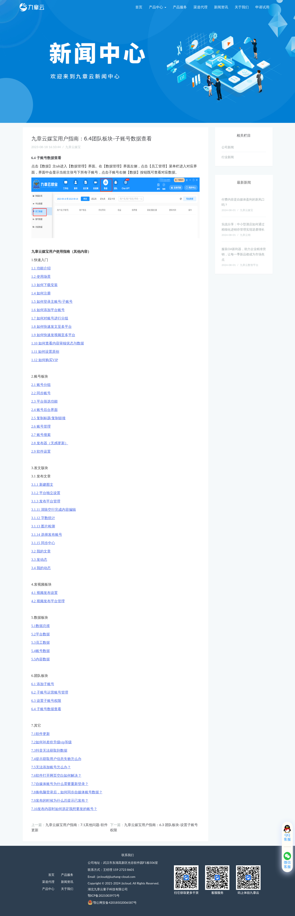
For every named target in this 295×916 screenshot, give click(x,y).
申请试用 (262, 7)
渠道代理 (200, 7)
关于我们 (242, 7)
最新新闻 (244, 182)
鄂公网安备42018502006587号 (115, 902)
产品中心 (48, 889)
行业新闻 (228, 157)
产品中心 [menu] (157, 7)
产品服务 (180, 7)
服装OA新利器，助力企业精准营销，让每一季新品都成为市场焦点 (244, 254)
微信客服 (287, 864)
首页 (138, 7)
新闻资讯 (221, 7)
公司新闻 (228, 147)
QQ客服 (287, 837)
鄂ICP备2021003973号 (104, 895)
